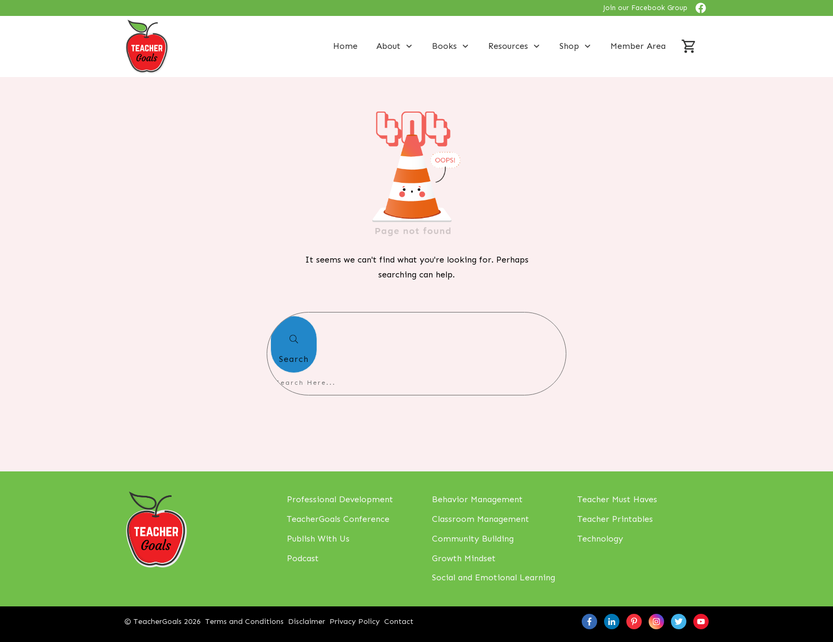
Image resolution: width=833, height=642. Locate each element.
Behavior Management (477, 499)
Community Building (473, 539)
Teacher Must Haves (617, 499)
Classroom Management (480, 519)
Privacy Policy (354, 621)
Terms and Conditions (244, 621)
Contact (398, 621)
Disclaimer (306, 621)
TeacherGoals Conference (338, 519)
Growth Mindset (464, 558)
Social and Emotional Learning (493, 577)
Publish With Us (318, 539)
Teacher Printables (615, 519)
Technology (600, 539)
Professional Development (340, 499)
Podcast (303, 558)
